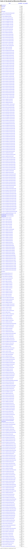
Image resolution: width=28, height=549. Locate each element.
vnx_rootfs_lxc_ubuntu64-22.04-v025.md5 (7, 242)
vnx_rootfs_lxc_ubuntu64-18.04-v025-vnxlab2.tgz (8, 409)
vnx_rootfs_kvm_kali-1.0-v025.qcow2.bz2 (7, 523)
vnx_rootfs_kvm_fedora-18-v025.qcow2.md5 (7, 35)
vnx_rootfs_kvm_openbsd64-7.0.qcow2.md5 (7, 22)
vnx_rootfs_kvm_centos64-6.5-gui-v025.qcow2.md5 (8, 157)
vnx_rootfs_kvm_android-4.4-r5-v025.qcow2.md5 (8, 120)
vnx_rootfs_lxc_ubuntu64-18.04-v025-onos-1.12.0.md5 (8, 261)
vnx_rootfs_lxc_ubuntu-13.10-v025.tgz (6, 281)
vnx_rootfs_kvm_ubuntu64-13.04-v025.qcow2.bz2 (8, 404)
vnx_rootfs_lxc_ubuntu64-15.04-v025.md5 (7, 100)
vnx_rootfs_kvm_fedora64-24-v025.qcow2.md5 (7, 53)
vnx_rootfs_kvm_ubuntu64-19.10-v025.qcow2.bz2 (8, 414)
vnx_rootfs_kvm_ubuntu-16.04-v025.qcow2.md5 (7, 92)
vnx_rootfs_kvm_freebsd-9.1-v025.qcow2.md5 (7, 55)
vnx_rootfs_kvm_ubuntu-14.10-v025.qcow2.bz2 (7, 422)
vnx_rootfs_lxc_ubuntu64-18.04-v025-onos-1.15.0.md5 (8, 266)
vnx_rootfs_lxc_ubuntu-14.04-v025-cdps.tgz (7, 354)
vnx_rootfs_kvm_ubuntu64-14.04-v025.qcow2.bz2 (8, 476)
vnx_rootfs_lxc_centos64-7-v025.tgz (6, 289)
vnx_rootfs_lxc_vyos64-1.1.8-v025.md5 (6, 227)
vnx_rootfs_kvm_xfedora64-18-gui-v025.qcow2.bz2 (8, 500)
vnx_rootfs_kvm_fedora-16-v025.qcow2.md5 (7, 34)
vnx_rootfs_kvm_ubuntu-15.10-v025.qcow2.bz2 (7, 417)
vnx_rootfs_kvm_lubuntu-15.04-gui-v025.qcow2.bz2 (8, 424)
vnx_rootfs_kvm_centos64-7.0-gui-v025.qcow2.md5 (8, 159)
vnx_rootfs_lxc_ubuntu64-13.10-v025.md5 (7, 99)
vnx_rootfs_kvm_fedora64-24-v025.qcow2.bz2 (7, 461)
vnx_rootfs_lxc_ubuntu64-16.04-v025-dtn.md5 (7, 172)
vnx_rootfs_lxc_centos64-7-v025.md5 (6, 217)
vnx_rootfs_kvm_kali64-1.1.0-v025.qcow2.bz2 (7, 531)
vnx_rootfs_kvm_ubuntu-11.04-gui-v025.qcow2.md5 (8, 164)
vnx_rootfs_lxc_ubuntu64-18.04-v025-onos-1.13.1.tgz (8, 445)
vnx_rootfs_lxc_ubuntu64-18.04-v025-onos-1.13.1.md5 (8, 263)
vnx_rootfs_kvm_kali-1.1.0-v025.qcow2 (6, 544)
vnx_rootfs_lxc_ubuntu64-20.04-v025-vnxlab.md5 (8, 248)
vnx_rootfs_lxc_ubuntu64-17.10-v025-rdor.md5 (7, 229)
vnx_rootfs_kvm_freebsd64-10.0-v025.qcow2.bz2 (7, 339)
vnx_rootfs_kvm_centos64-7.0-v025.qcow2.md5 (7, 63)
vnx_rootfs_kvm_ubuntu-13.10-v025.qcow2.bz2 (7, 398)
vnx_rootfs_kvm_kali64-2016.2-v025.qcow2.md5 (7, 112)
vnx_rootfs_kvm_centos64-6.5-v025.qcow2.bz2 (7, 383)
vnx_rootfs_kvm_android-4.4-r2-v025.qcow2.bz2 (7, 357)
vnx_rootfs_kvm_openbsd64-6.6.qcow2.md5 (7, 19)
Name (9, 3)
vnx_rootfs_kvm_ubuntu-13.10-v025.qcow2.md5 (7, 84)
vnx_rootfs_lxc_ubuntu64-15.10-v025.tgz (6, 292)
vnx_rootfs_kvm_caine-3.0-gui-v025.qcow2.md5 (7, 105)
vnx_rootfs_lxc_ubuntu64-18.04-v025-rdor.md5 (7, 245)
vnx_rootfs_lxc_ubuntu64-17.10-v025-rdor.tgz (7, 320)
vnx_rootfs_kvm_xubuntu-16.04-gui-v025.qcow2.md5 (8, 185)
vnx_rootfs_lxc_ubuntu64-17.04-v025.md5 (7, 235)
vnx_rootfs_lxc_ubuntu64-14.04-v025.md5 (7, 230)
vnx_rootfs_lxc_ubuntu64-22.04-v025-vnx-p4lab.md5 (8, 209)
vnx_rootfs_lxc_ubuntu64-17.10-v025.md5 (7, 237)
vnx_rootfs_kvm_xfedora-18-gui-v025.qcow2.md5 (8, 151)
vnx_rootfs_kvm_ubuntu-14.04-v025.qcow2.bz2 (7, 453)
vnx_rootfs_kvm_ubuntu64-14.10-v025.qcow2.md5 (8, 131)
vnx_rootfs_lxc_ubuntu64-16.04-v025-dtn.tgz (7, 344)
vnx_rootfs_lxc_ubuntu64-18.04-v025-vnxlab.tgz (7, 482)
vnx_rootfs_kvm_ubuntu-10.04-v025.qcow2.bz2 (7, 396)
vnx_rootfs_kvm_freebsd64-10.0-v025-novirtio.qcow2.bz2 (9, 341)
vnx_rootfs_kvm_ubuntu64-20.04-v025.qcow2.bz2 (8, 505)
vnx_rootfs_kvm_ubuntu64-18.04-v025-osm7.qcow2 (8, 546)
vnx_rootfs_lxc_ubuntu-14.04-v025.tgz (6, 279)
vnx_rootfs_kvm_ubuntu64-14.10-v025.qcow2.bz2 (8, 362)
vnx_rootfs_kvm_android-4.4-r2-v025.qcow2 (7, 466)
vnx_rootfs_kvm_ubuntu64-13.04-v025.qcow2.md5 (8, 128)
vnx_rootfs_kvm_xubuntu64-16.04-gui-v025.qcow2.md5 (8, 206)
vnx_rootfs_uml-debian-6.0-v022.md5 (6, 16)
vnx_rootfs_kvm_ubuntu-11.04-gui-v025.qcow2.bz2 (8, 463)
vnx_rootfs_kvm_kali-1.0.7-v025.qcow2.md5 (7, 42)
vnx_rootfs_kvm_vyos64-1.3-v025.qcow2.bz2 (7, 336)
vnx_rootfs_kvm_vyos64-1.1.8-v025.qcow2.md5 (7, 97)
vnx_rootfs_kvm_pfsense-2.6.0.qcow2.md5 (7, 27)
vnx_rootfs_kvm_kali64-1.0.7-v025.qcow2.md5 (7, 74)
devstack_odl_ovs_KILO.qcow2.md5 (6, 14)
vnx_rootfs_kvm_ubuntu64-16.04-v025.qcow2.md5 (8, 136)
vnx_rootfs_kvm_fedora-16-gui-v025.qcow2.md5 (7, 107)
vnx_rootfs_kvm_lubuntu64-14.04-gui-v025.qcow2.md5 (8, 196)
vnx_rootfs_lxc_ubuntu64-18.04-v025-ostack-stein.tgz (8, 385)
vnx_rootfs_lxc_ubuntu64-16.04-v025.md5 (7, 232)
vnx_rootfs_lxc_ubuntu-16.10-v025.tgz (6, 294)
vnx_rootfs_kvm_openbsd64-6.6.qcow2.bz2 (7, 365)
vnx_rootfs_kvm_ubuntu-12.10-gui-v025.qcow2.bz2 (8, 481)
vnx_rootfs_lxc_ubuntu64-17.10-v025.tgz (6, 284)
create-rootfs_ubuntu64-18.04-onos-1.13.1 (6, 274)
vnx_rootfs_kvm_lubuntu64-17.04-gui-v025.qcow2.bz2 (8, 508)
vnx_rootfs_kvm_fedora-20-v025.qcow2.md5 (7, 37)
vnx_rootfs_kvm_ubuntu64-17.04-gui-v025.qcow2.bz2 (8, 528)
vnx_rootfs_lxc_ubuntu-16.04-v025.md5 (6, 222)
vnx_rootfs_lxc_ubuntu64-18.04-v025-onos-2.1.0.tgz (8, 440)
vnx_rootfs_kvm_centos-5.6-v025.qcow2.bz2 (7, 411)
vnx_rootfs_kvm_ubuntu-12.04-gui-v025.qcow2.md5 (8, 165)
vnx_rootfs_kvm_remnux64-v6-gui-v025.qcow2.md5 (8, 154)
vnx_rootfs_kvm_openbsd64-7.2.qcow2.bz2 (7, 378)
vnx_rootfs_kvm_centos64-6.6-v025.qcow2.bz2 (7, 471)
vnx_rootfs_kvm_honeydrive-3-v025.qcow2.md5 (7, 73)
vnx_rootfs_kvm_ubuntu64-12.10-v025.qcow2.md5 (8, 126)
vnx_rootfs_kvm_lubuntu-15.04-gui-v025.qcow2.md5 (8, 180)
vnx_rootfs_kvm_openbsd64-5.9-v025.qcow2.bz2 (7, 305)
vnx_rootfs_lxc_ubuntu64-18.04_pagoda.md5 (7, 152)
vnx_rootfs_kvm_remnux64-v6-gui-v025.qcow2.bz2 (8, 513)
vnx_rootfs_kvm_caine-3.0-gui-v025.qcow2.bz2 (7, 495)
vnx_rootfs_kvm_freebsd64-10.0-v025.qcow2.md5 (8, 125)
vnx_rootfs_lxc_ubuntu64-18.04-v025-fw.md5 (7, 243)
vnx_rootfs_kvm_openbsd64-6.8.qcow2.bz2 (7, 370)
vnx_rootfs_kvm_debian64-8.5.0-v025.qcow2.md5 (8, 123)
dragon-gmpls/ (3, 6)
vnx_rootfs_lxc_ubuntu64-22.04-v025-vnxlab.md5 (8, 250)
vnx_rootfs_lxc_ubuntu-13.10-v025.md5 (6, 47)
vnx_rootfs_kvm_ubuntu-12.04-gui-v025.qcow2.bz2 (8, 515)
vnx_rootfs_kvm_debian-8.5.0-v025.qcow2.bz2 (7, 372)
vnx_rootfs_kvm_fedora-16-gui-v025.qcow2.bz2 (7, 518)
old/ (1, 9)
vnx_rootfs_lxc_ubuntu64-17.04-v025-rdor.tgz (7, 326)
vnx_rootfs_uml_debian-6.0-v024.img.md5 (7, 32)
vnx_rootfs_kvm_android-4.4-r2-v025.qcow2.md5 (8, 118)
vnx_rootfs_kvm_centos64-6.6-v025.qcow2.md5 (7, 61)
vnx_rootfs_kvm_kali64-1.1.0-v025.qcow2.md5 (7, 76)
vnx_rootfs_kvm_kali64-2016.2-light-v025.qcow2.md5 (8, 191)
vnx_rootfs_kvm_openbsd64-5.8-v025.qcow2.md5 (8, 115)
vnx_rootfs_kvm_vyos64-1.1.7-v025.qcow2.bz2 (7, 313)
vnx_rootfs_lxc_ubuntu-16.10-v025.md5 (6, 224)
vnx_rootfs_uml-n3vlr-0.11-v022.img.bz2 (6, 276)
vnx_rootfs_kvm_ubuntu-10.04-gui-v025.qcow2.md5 (8, 162)
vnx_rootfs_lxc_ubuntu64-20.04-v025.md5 (7, 240)
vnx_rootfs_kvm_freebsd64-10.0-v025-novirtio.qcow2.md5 (9, 211)
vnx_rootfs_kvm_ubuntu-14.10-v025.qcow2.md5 (7, 87)
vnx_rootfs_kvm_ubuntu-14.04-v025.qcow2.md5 (7, 86)
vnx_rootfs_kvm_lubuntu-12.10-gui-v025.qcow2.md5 (8, 175)
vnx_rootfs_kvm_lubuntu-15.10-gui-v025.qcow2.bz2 (8, 474)
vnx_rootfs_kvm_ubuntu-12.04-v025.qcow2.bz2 (7, 419)
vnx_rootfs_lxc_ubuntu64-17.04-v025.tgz (6, 287)
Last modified (20, 3)
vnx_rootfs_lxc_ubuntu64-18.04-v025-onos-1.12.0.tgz (8, 443)
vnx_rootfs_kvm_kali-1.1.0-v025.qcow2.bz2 (7, 533)
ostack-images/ (3, 11)
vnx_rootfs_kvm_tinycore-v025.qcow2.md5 (7, 29)
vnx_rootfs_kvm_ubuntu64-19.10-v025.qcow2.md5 (8, 146)
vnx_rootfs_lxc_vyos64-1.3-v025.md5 (6, 219)
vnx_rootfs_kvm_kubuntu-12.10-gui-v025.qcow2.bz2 (8, 507)
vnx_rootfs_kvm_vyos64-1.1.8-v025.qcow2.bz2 (7, 310)
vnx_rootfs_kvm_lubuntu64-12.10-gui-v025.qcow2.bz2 (8, 469)
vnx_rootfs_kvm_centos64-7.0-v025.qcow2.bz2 (7, 388)
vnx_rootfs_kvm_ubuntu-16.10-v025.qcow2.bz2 (7, 427)
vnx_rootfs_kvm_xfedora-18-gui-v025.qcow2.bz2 (7, 494)
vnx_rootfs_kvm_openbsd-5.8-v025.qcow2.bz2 (7, 297)
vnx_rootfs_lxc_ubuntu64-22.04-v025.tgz (6, 315)
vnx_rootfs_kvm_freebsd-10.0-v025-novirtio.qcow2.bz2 (8, 323)
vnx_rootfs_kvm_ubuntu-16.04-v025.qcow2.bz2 (7, 502)
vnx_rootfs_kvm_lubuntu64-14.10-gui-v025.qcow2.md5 (8, 198)
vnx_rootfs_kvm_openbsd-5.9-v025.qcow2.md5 (7, 58)
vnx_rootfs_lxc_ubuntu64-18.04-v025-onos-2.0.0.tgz (8, 430)
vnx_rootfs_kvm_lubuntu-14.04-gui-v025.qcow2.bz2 (8, 458)
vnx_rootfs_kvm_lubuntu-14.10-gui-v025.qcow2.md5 (8, 178)
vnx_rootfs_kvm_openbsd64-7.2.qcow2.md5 (7, 24)
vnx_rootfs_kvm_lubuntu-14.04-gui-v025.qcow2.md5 (8, 177)
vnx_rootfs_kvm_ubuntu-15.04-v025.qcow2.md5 (7, 89)
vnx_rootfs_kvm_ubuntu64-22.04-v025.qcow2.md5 (8, 149)
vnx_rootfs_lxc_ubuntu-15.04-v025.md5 (6, 48)
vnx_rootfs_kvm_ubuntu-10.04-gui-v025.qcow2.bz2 (8, 435)
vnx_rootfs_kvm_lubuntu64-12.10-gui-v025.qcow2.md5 (8, 193)
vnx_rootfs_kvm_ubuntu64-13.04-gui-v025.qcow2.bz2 (8, 484)
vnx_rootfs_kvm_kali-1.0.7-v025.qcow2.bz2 (7, 534)
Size (23, 3)
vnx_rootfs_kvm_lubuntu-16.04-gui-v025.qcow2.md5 (8, 183)
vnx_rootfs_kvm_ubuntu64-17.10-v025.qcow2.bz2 (8, 406)
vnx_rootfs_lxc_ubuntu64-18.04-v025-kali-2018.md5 (8, 255)
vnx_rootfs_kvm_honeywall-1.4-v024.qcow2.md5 (8, 110)
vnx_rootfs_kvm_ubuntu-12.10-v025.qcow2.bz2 (7, 367)
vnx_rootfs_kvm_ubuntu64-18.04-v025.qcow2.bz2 (8, 359)
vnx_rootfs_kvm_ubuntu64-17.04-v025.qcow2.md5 (8, 139)
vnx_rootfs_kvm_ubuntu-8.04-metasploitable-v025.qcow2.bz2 (9, 380)
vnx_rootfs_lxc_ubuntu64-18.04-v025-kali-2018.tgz (8, 539)
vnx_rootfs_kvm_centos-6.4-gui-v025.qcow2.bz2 (7, 521)
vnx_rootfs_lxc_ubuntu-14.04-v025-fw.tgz (7, 318)
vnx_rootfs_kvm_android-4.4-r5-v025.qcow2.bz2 (7, 375)
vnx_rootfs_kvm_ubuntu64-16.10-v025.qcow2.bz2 (8, 437)
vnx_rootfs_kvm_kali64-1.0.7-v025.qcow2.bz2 (7, 536)
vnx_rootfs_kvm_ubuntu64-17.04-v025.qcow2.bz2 (8, 497)
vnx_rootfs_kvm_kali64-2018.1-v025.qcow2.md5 (7, 113)
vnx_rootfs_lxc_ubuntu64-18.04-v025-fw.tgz (7, 393)
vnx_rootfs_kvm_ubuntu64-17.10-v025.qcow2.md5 (8, 141)
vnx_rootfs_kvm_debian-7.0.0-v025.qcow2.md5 (7, 68)
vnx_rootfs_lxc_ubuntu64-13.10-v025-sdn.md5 (7, 170)
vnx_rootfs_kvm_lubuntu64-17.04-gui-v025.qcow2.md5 (8, 204)
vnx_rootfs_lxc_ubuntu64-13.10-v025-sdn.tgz (7, 401)
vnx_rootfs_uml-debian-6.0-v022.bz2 (6, 346)
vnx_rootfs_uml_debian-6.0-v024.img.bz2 (6, 328)
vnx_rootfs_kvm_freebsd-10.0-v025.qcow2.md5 (7, 71)
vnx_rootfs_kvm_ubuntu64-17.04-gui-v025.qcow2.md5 (8, 190)
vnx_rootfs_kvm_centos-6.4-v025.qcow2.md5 (7, 40)
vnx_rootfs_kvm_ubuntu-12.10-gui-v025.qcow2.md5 (8, 167)
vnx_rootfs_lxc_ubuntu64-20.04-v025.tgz (6, 300)
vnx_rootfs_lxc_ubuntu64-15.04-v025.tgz (6, 302)
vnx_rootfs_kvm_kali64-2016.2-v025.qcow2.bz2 (7, 541)
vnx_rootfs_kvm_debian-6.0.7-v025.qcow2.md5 (7, 66)
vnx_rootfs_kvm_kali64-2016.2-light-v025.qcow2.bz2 (8, 510)
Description (26, 3)
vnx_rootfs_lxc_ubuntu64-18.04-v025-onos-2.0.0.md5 (8, 256)
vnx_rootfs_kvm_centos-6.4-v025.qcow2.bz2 (7, 349)
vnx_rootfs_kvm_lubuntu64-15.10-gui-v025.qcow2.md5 (8, 201)
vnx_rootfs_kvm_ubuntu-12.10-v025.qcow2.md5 (7, 81)
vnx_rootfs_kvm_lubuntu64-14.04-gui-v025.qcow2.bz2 (8, 450)
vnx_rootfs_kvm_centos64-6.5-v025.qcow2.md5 (7, 60)
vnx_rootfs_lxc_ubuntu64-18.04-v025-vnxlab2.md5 (8, 253)
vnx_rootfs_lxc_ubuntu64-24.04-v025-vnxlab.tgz (7, 487)
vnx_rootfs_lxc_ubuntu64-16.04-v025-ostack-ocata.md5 (8, 268)
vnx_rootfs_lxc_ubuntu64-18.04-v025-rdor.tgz (7, 331)
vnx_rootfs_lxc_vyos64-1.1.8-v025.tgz (6, 307)
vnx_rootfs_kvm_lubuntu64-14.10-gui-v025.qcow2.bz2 (8, 432)
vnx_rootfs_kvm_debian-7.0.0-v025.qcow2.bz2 (7, 352)
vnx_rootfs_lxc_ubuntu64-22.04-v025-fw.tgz (7, 492)
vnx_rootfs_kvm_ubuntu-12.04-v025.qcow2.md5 (7, 79)
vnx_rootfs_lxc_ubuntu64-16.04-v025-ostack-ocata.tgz (8, 333)
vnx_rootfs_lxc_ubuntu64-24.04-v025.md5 (7, 102)
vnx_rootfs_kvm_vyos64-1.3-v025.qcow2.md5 (7, 45)
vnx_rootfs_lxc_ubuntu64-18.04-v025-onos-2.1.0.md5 (8, 258)
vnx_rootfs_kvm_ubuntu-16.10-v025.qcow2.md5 (7, 94)
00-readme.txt (3, 271)
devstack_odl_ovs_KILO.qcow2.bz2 (6, 526)
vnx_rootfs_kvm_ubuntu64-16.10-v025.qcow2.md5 (8, 138)
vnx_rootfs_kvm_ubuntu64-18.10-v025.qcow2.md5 (8, 144)
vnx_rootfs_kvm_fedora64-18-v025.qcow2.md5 (7, 50)
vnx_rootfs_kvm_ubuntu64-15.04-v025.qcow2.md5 (8, 133)
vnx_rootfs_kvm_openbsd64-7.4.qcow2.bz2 (7, 391)
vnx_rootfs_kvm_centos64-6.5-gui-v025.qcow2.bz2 (8, 520)
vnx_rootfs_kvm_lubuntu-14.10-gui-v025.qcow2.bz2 (8, 448)
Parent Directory (3, 5)
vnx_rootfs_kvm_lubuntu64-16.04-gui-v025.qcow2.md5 (8, 203)
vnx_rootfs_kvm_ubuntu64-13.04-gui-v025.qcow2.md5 (8, 188)
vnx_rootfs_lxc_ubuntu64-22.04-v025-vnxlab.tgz (7, 489)
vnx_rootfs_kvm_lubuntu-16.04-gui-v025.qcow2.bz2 (8, 479)
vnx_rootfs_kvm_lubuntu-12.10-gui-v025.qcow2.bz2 (8, 456)
